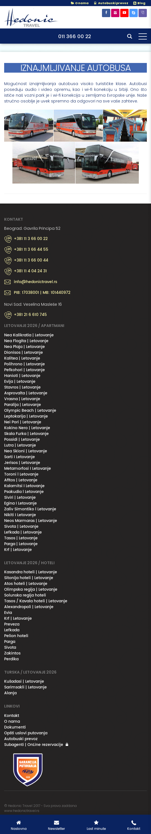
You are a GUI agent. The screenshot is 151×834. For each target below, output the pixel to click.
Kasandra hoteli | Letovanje (30, 572)
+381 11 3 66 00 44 (31, 260)
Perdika (11, 659)
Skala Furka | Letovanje (26, 434)
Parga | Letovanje (21, 544)
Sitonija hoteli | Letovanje (28, 578)
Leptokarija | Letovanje (26, 416)
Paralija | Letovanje (22, 405)
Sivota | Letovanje (21, 526)
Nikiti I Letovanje (20, 515)
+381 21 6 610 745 (30, 315)
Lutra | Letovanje (20, 445)
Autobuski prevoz (21, 739)
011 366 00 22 (74, 36)
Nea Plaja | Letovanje (24, 347)
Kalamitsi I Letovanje (24, 486)
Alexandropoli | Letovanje (28, 607)
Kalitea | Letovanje (22, 358)
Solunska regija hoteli (25, 595)
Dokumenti (15, 727)
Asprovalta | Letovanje (25, 393)
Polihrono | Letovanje (24, 364)
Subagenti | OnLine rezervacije (33, 744)
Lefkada (11, 630)
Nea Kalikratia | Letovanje (29, 335)
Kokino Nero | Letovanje (27, 428)
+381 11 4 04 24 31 (30, 271)
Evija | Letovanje (19, 381)
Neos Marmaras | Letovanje (30, 521)
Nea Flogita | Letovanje (26, 341)
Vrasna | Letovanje (22, 399)
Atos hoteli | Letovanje (25, 583)
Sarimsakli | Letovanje (25, 687)
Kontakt (11, 715)
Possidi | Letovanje (22, 439)
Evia (8, 612)
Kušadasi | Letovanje (24, 681)
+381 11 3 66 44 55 (31, 250)
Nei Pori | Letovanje (22, 422)
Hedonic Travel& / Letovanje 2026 (32, 17)
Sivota (10, 647)
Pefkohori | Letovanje (24, 370)
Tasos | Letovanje (21, 538)
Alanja (10, 693)
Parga (9, 641)
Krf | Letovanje (18, 550)
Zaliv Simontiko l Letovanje (30, 509)
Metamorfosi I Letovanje (27, 468)
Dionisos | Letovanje (23, 352)
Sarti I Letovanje (19, 457)
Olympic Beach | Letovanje (30, 410)
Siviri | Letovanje (20, 497)
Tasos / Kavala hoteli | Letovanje (35, 601)
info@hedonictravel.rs (35, 282)
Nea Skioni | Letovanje (25, 451)
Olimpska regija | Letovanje (30, 589)
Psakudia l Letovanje (24, 492)
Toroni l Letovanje (21, 474)
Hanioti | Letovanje (22, 376)
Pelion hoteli (16, 636)
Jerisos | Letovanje (22, 463)
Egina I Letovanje (20, 503)
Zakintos (12, 653)
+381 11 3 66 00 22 (31, 239)
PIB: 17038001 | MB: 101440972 (42, 293)
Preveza (11, 624)
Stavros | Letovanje (22, 387)
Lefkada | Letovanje (23, 532)
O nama (79, 3)
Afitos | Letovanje (20, 480)
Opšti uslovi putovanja (25, 733)
